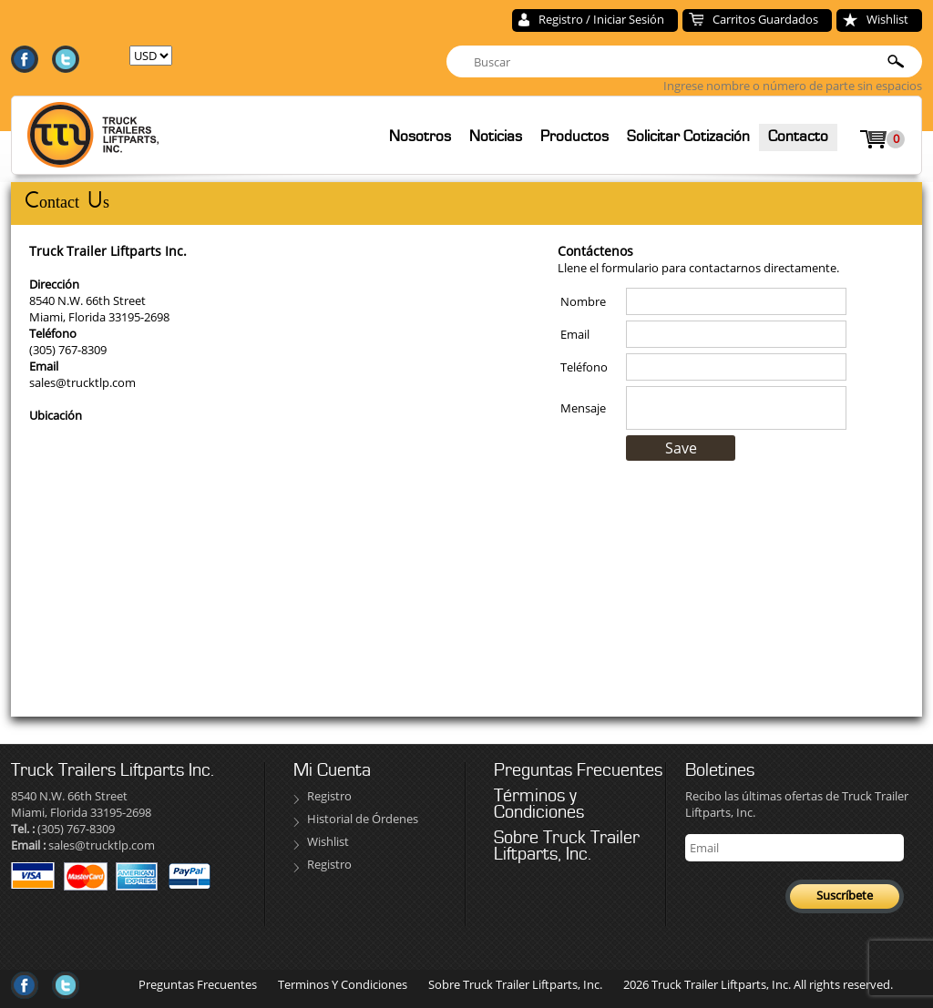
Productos (574, 136)
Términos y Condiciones (539, 804)
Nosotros (420, 136)
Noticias (495, 136)
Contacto (798, 136)
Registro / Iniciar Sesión (601, 19)
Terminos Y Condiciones (342, 984)
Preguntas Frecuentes (578, 770)
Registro (329, 796)
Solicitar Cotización (688, 136)
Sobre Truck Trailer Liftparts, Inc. (567, 846)
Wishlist (887, 19)
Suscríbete (844, 895)
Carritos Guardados (765, 19)
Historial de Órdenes (362, 818)
